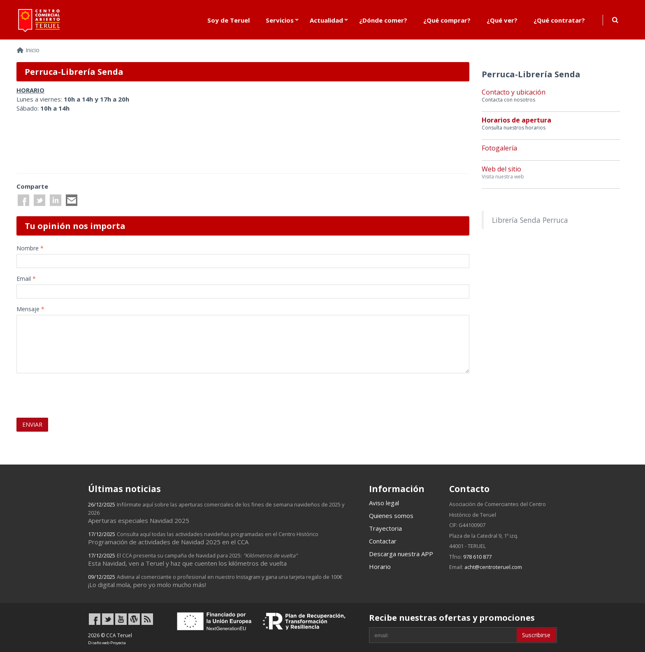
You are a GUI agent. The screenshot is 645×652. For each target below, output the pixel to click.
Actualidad (326, 20)
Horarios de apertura (516, 120)
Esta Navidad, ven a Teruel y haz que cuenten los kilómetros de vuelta (192, 559)
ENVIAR (32, 424)
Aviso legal (384, 503)
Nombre (30, 248)
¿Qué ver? (502, 20)
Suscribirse (536, 635)
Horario (380, 566)
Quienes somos (391, 515)
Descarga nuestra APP (401, 554)
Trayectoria (385, 528)
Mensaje (30, 309)
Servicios (280, 20)
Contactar (383, 541)
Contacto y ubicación (513, 92)
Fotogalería (499, 148)
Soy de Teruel (228, 20)
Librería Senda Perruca (530, 220)
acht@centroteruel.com (493, 567)
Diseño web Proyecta (107, 642)
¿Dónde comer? (383, 20)
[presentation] (64, 391)
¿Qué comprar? (447, 20)
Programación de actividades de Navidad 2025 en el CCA (203, 538)
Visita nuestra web (503, 176)
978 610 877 (477, 556)
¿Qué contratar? (559, 20)
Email (26, 278)
